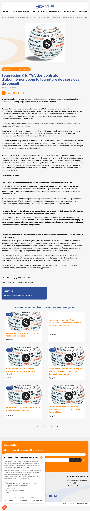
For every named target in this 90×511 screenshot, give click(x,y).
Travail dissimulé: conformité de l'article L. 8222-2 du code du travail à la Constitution (65, 410)
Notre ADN (6, 12)
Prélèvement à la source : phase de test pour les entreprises (22, 334)
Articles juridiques (53, 12)
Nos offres (41, 12)
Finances (19, 17)
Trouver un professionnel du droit (24, 12)
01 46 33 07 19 (75, 486)
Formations (83, 12)
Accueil (4, 17)
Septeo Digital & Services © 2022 (75, 504)
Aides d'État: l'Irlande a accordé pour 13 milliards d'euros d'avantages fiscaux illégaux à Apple (66, 372)
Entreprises (11, 17)
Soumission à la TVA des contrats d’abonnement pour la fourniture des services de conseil (58, 17)
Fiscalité (25, 17)
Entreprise (24, 450)
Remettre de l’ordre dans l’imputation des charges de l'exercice (23, 409)
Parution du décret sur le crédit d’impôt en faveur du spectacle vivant (20, 372)
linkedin (45, 496)
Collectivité (38, 450)
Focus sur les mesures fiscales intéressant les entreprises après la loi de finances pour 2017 (65, 323)
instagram (55, 496)
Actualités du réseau (69, 12)
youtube (50, 496)
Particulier (11, 450)
